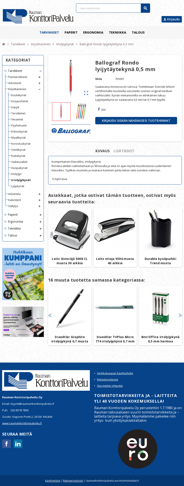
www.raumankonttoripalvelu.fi (22, 423)
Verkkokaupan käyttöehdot (115, 373)
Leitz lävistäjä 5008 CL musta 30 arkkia (69, 261)
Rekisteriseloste (107, 379)
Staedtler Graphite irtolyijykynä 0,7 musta (69, 339)
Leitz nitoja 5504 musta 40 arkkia (115, 261)
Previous (49, 315)
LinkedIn (18, 443)
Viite (98, 79)
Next (180, 315)
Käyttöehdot (52, 480)
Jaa (102, 109)
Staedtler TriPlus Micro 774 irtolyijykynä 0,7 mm (115, 339)
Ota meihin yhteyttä (110, 386)
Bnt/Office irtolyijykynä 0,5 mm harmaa (160, 339)
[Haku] (113, 8)
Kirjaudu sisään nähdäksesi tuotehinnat (136, 120)
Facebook (6, 443)
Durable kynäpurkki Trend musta (160, 261)
